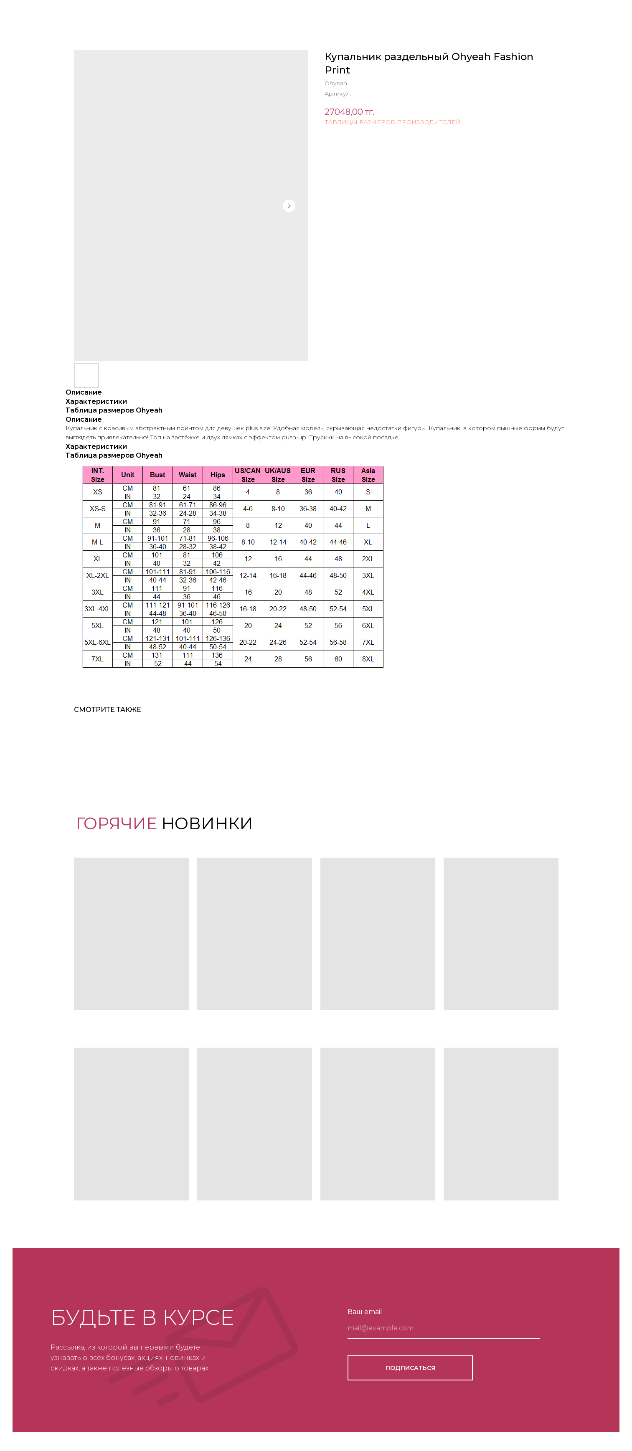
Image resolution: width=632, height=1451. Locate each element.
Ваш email (365, 1312)
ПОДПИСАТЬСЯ (410, 1368)
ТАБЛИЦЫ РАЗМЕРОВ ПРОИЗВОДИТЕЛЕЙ (393, 122)
